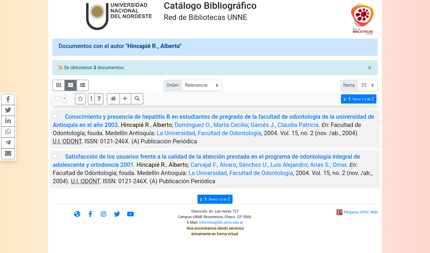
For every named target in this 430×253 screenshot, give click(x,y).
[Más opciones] (91, 98)
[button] (99, 98)
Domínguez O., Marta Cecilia (211, 124)
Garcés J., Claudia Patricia (284, 124)
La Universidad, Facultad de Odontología (209, 133)
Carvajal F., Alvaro (213, 164)
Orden (172, 85)
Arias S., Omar (328, 164)
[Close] (369, 68)
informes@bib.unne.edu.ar (221, 222)
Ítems (349, 85)
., (146, 124)
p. (359, 99)
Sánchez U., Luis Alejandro (273, 164)
